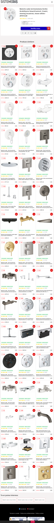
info (16, 69)
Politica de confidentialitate (27, 513)
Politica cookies (40, 513)
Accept (32, 522)
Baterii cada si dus (40, 500)
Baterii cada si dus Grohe (9, 500)
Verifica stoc (40, 28)
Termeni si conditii (14, 513)
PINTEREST (30, 509)
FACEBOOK (22, 509)
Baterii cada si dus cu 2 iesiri (25, 500)
